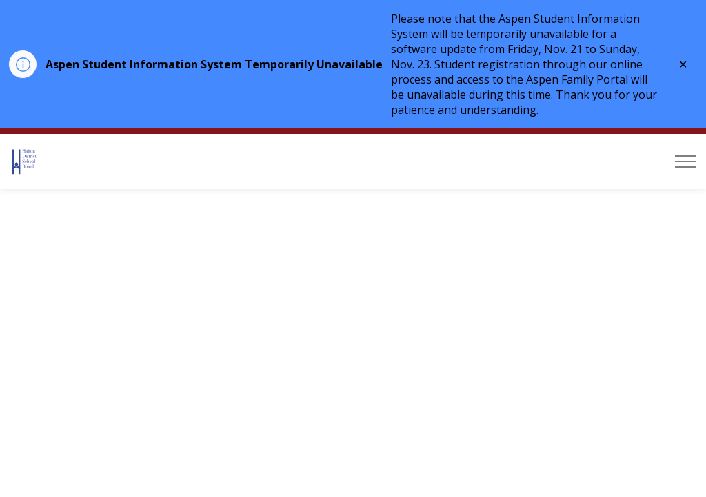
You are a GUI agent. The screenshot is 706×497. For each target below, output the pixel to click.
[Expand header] (685, 161)
